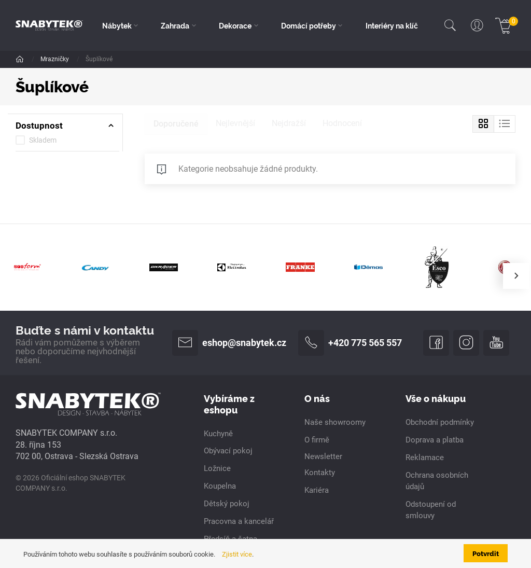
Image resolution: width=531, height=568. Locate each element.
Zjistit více (237, 554)
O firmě (316, 440)
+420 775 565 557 (350, 343)
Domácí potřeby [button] (308, 25)
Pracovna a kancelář (239, 521)
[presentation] (516, 276)
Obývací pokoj (228, 450)
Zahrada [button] (175, 25)
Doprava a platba (435, 440)
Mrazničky (55, 59)
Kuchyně (218, 433)
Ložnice (217, 468)
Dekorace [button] (235, 25)
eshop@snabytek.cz (229, 343)
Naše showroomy (335, 422)
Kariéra (316, 490)
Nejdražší (289, 123)
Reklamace (425, 457)
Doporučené (176, 124)
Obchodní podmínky (440, 422)
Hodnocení (342, 123)
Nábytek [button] (117, 25)
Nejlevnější (235, 123)
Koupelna (220, 486)
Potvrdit (485, 553)
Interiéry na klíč (392, 25)
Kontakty (319, 472)
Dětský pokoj (226, 503)
